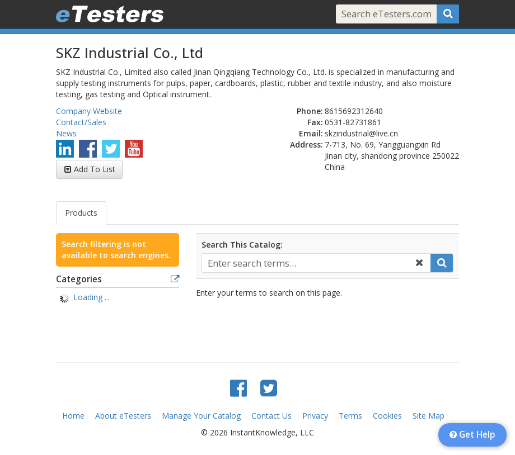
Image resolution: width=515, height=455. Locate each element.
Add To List (94, 169)
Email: (311, 133)
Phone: (310, 111)
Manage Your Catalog (201, 415)
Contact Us (271, 415)
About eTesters (123, 415)
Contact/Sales (81, 122)
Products (81, 212)
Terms (350, 415)
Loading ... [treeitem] (91, 297)
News (66, 133)
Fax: (315, 122)
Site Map (428, 415)
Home (73, 415)
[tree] (117, 298)
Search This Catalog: (242, 244)
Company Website (89, 111)
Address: (306, 144)
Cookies (387, 415)
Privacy (315, 415)
